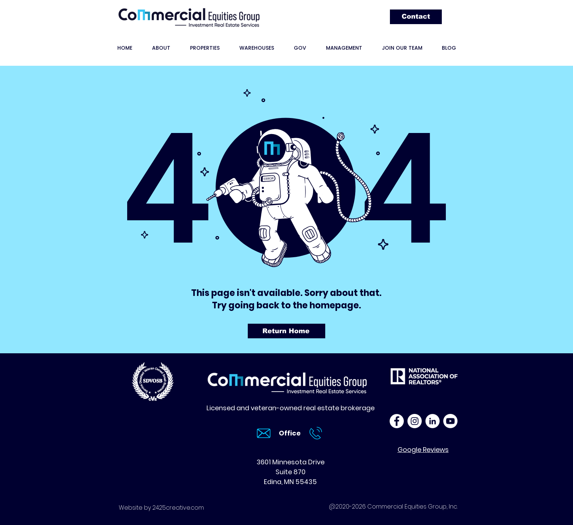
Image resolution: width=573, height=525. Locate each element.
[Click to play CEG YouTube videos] (450, 421)
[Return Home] (286, 331)
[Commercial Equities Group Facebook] (397, 421)
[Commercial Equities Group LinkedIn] (432, 421)
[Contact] (416, 16)
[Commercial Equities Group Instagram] (414, 421)
